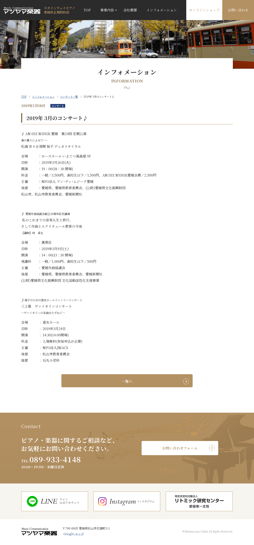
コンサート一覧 (69, 96)
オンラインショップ (204, 10)
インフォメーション (161, 10)
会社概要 (130, 10)
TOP (87, 10)
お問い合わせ (238, 10)
